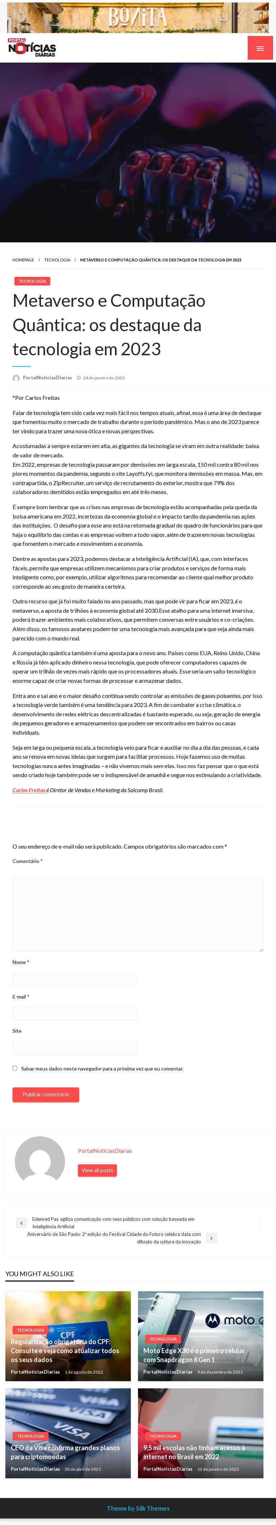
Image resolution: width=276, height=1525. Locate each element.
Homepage (23, 259)
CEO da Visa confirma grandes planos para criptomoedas (65, 1452)
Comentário (28, 861)
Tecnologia (57, 259)
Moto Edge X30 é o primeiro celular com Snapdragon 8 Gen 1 (194, 1355)
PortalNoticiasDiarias (48, 377)
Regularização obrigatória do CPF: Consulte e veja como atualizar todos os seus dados (65, 1351)
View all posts (97, 1170)
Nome (21, 962)
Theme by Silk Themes (138, 1508)
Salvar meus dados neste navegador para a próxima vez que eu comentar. (102, 1068)
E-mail (21, 997)
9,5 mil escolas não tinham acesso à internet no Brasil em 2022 (194, 1452)
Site (17, 1031)
